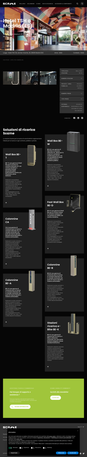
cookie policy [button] (19, 439)
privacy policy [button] (52, 436)
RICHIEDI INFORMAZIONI (21, 406)
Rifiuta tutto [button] (61, 452)
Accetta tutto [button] (73, 452)
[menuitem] (22, 3)
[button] (78, 431)
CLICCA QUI (55, 397)
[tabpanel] (11, 78)
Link (22, 178)
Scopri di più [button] (14, 452)
